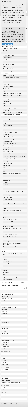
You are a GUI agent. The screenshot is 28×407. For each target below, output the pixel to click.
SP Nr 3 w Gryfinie (5, 338)
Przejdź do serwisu (7, 44)
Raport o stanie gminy (8, 86)
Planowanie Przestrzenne (8, 82)
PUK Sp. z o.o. (5, 389)
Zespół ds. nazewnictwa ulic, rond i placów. (12, 249)
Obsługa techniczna (7, 261)
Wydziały (5, 59)
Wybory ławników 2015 (8, 223)
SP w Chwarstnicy (5, 342)
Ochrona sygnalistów (7, 241)
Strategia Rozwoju (7, 103)
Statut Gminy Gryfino (7, 99)
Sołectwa (5, 66)
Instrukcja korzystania (8, 257)
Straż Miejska (6, 50)
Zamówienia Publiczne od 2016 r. (9, 307)
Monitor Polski (5, 397)
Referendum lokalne (7, 197)
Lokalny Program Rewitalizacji (9, 79)
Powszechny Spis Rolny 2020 (9, 195)
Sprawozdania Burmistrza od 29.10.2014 (12, 93)
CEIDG (4, 127)
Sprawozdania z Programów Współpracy (12, 210)
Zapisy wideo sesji (6, 322)
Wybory (4, 215)
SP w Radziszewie (6, 346)
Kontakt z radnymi (5, 318)
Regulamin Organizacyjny (8, 88)
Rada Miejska (6, 62)
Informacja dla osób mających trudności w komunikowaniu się (12, 148)
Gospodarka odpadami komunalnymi (11, 77)
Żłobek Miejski (5, 364)
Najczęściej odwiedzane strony (10, 277)
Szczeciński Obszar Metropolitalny (10, 212)
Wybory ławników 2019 (8, 221)
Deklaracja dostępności (8, 136)
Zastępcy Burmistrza (7, 57)
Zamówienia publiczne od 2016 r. (10, 232)
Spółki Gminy (6, 208)
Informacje (4, 116)
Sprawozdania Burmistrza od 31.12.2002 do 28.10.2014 (12, 96)
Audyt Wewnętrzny (7, 121)
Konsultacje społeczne (8, 161)
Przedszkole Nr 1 (5, 353)
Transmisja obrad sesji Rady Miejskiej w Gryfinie (12, 112)
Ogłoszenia (5, 184)
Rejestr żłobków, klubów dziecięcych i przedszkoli (14, 203)
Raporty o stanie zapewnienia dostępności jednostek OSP (14, 254)
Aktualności (5, 274)
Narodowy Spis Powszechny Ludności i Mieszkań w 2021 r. (14, 170)
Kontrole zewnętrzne (7, 165)
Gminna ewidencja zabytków (9, 143)
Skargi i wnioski (6, 206)
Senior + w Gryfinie (6, 380)
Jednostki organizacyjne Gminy (10, 158)
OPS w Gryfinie (5, 378)
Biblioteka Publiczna (6, 374)
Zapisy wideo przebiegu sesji (9, 238)
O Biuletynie (4, 270)
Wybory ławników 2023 (8, 217)
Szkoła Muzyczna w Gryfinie (8, 340)
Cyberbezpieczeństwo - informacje (10, 130)
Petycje (4, 189)
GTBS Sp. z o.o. (5, 387)
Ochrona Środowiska (7, 180)
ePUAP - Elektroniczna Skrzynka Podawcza (11, 114)
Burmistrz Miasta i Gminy (8, 55)
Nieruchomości (6, 178)
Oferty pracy (5, 182)
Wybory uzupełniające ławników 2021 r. (11, 219)
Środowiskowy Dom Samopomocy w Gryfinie (11, 382)
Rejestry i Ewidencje (7, 199)
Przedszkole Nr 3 (5, 358)
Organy (3, 53)
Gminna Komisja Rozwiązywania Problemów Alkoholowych (12, 244)
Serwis (3, 251)
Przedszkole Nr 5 (5, 362)
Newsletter (5, 268)
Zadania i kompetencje (8, 68)
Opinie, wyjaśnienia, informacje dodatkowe (12, 186)
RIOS (3, 326)
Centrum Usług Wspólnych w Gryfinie (10, 371)
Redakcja (5, 259)
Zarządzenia (6, 110)
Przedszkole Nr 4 (5, 360)
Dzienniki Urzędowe (6, 399)
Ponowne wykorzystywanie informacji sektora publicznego (13, 192)
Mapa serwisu (6, 272)
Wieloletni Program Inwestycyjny (10, 108)
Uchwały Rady (5, 296)
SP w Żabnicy (4, 348)
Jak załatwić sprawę (7, 119)
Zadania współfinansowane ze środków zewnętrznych (12, 229)
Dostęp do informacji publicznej (10, 132)
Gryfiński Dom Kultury (6, 376)
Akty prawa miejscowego (8, 75)
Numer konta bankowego (7, 294)
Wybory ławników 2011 (8, 226)
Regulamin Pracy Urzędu (8, 91)
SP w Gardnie (4, 344)
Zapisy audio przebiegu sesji (9, 236)
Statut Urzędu (6, 101)
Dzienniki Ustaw (5, 394)
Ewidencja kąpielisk (7, 141)
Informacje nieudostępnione (9, 151)
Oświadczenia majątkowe (8, 71)
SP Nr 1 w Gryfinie (5, 333)
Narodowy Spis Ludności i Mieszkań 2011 (12, 173)
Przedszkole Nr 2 (5, 356)
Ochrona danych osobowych (8, 46)
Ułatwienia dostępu (7, 263)
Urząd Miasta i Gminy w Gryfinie (10, 48)
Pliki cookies (6, 266)
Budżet (4, 123)
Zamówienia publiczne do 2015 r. (10, 234)
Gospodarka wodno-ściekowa (9, 145)
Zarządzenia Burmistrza (7, 298)
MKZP (4, 167)
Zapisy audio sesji (6, 320)
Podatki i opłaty (6, 84)
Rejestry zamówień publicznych (10, 201)
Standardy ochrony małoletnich (10, 246)
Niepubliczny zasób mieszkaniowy (10, 175)
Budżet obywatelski (7, 125)
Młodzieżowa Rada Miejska (9, 64)
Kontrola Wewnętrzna (7, 163)
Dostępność (6, 134)
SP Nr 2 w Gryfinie (5, 336)
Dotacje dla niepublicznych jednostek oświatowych (14, 139)
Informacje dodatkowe (8, 279)
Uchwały (5, 105)
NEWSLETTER (5, 328)
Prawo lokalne (5, 73)
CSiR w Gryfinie (5, 369)
